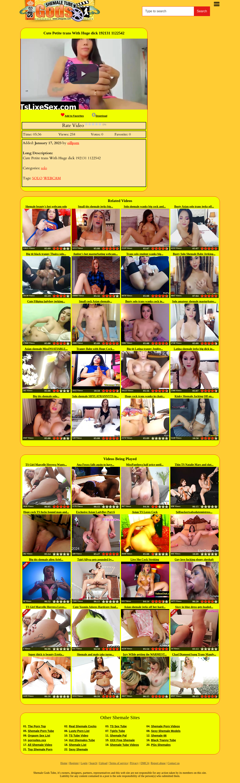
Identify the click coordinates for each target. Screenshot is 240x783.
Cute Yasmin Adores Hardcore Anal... (95, 607)
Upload (103, 763)
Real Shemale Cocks (82, 726)
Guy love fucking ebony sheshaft (194, 559)
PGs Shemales (161, 744)
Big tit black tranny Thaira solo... (46, 254)
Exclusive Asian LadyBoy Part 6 (95, 512)
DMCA (145, 763)
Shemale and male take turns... (95, 654)
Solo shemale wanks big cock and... (145, 206)
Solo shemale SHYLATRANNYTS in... (95, 396)
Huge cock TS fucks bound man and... (46, 512)
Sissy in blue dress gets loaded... (194, 607)
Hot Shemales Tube (82, 740)
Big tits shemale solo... (46, 396)
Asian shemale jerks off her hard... (145, 607)
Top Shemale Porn (40, 749)
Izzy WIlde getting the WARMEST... (145, 654)
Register (74, 763)
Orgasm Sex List (39, 735)
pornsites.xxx (37, 740)
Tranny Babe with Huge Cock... (95, 348)
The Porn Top (37, 726)
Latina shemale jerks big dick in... (194, 348)
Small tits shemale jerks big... (95, 206)
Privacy (134, 763)
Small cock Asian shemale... (95, 301)
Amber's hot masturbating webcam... (95, 254)
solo (44, 168)
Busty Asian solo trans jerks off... (194, 206)
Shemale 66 (159, 735)
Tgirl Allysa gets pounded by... (95, 559)
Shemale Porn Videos (165, 726)
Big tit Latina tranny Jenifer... (145, 348)
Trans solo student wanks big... (144, 254)
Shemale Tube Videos (124, 744)
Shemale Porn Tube (41, 731)
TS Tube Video (78, 735)
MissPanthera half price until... (144, 464)
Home (63, 763)
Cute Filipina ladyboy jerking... (46, 301)
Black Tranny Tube (163, 740)
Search (202, 11)
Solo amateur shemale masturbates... (194, 301)
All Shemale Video (40, 744)
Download (99, 116)
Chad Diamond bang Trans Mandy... (194, 654)
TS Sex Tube (118, 726)
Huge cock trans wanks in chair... (145, 396)
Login (84, 763)
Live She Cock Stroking (144, 559)
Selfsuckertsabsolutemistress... (194, 512)
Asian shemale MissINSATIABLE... (46, 348)
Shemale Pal (118, 735)
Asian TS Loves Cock (145, 512)
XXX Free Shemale (122, 740)
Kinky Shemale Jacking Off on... (194, 396)
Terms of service (118, 763)
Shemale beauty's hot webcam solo (46, 206)
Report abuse (158, 763)
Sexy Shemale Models (165, 731)
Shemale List (77, 744)
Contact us (174, 763)
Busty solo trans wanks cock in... (144, 301)
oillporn (73, 143)
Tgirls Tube (117, 731)
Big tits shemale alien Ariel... (46, 559)
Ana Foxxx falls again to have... (95, 464)
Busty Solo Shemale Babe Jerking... (194, 254)
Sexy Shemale (78, 749)
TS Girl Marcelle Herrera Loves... (46, 607)
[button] (84, 74)
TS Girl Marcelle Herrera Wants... (46, 464)
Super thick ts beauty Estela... (46, 654)
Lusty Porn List (79, 731)
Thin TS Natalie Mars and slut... (194, 464)
